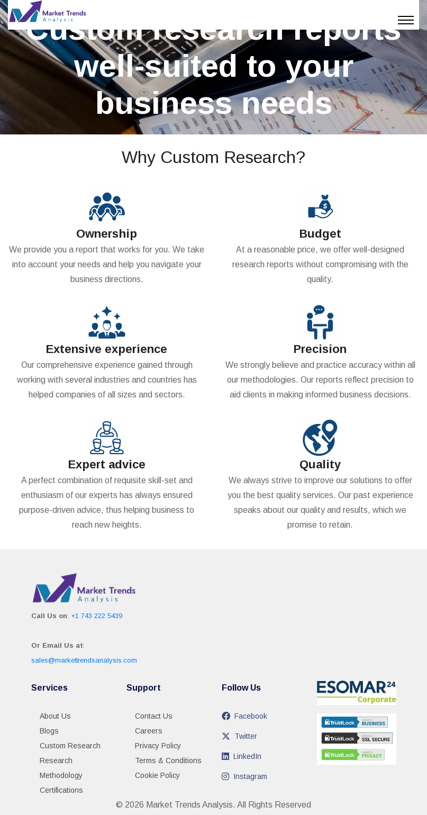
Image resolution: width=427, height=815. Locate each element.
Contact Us (153, 716)
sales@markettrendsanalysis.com (84, 660)
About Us (55, 716)
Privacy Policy (158, 745)
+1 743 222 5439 (96, 616)
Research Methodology (61, 768)
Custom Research (70, 745)
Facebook (244, 716)
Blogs (49, 731)
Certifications (61, 790)
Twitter (239, 736)
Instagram (244, 776)
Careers (148, 731)
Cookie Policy (157, 775)
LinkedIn (241, 756)
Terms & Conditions (168, 760)
